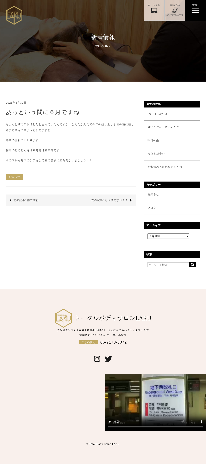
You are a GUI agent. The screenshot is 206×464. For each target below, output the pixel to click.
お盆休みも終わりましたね (164, 166)
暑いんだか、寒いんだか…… (166, 127)
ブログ (151, 207)
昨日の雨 (153, 140)
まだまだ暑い (156, 153)
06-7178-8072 (103, 342)
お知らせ (14, 176)
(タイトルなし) (157, 113)
